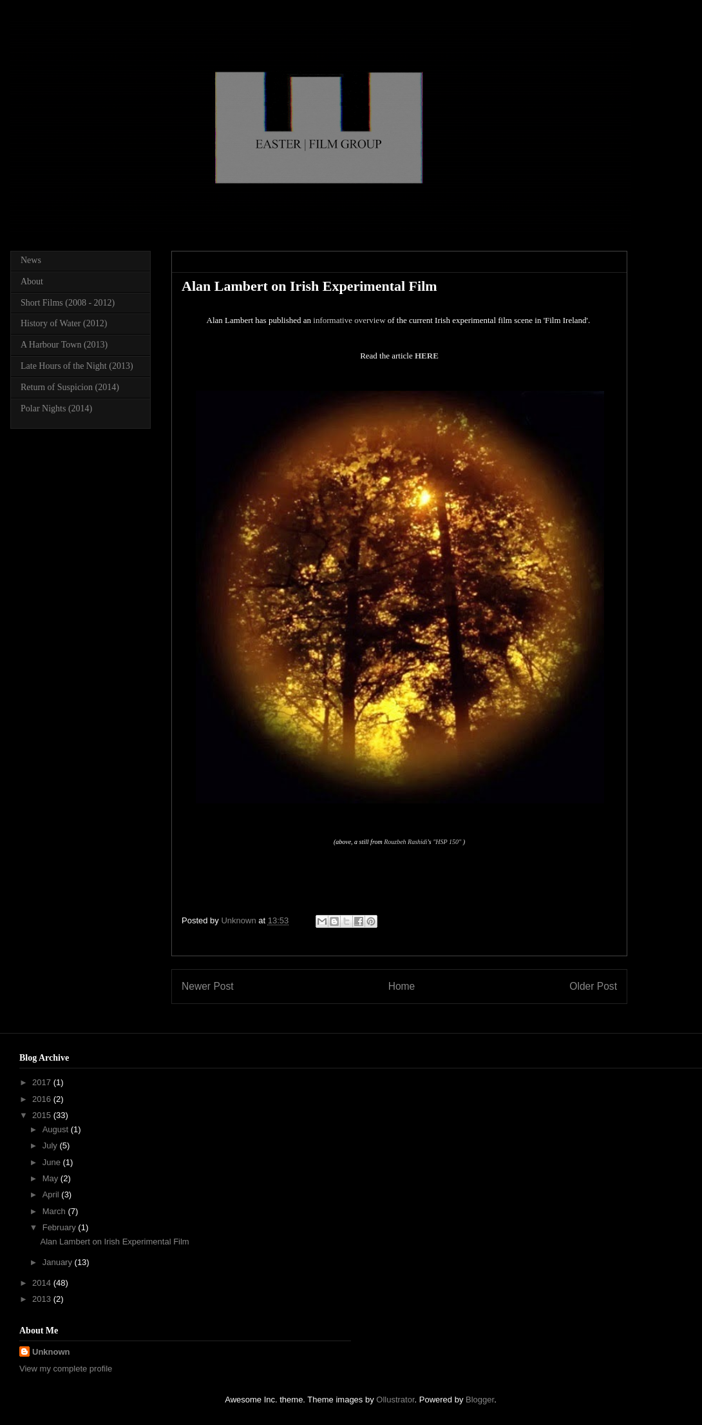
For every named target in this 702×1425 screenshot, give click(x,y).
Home (401, 986)
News (31, 260)
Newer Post (208, 986)
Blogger (480, 1399)
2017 (42, 1082)
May (52, 1178)
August (57, 1129)
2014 (42, 1283)
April (52, 1194)
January (59, 1262)
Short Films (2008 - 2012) (68, 303)
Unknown (51, 1352)
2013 (42, 1299)
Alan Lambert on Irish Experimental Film (114, 1241)
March (55, 1211)
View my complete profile (65, 1368)
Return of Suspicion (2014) (70, 387)
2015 (42, 1115)
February (61, 1227)
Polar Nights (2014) (56, 408)
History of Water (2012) (64, 323)
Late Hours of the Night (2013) (77, 366)
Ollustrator (395, 1399)
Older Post (593, 986)
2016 (42, 1099)
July (51, 1145)
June (53, 1162)
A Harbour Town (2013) (64, 344)
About (32, 281)
